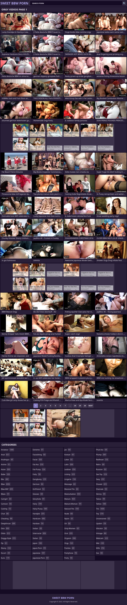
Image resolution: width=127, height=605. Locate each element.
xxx (99, 553)
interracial (39, 533)
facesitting (39, 454)
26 (85, 406)
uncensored (103, 518)
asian (6, 469)
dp (4, 543)
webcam (102, 538)
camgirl (6, 499)
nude (68, 513)
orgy (69, 543)
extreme (38, 449)
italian (37, 538)
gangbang (40, 479)
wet (100, 543)
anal (5, 454)
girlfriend (39, 489)
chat (5, 513)
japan (37, 543)
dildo (5, 533)
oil (67, 523)
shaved (101, 484)
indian (37, 528)
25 (80, 406)
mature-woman (73, 504)
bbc (5, 479)
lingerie (70, 479)
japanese (39, 553)
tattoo (101, 504)
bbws (5, 494)
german (38, 484)
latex (68, 459)
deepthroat (8, 523)
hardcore (39, 518)
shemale (102, 489)
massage (70, 484)
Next (91, 406)
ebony (6, 548)
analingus (7, 459)
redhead (102, 459)
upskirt (101, 523)
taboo (101, 499)
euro (5, 558)
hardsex (38, 523)
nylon (69, 518)
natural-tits (71, 508)
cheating (7, 518)
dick (5, 528)
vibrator (101, 528)
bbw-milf (7, 489)
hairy (37, 504)
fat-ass (38, 464)
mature (70, 499)
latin (69, 464)
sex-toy (101, 474)
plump (101, 454)
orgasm (70, 538)
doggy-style (8, 538)
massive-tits (71, 489)
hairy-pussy (40, 508)
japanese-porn (41, 558)
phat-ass (102, 449)
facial (37, 459)
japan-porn (39, 548)
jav (67, 449)
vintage (101, 533)
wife (100, 548)
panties (69, 548)
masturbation (72, 494)
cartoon (6, 504)
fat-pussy (39, 469)
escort (5, 553)
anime (6, 464)
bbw (5, 484)
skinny (101, 494)
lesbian (70, 469)
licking (69, 474)
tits (100, 508)
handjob (39, 513)
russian (101, 469)
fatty (37, 474)
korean (69, 454)
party (68, 558)
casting (6, 508)
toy (100, 513)
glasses (38, 494)
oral (68, 533)
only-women (72, 528)
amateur (7, 449)
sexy (100, 479)
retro (100, 464)
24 (75, 406)
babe (5, 474)
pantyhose (71, 553)
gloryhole (39, 499)
